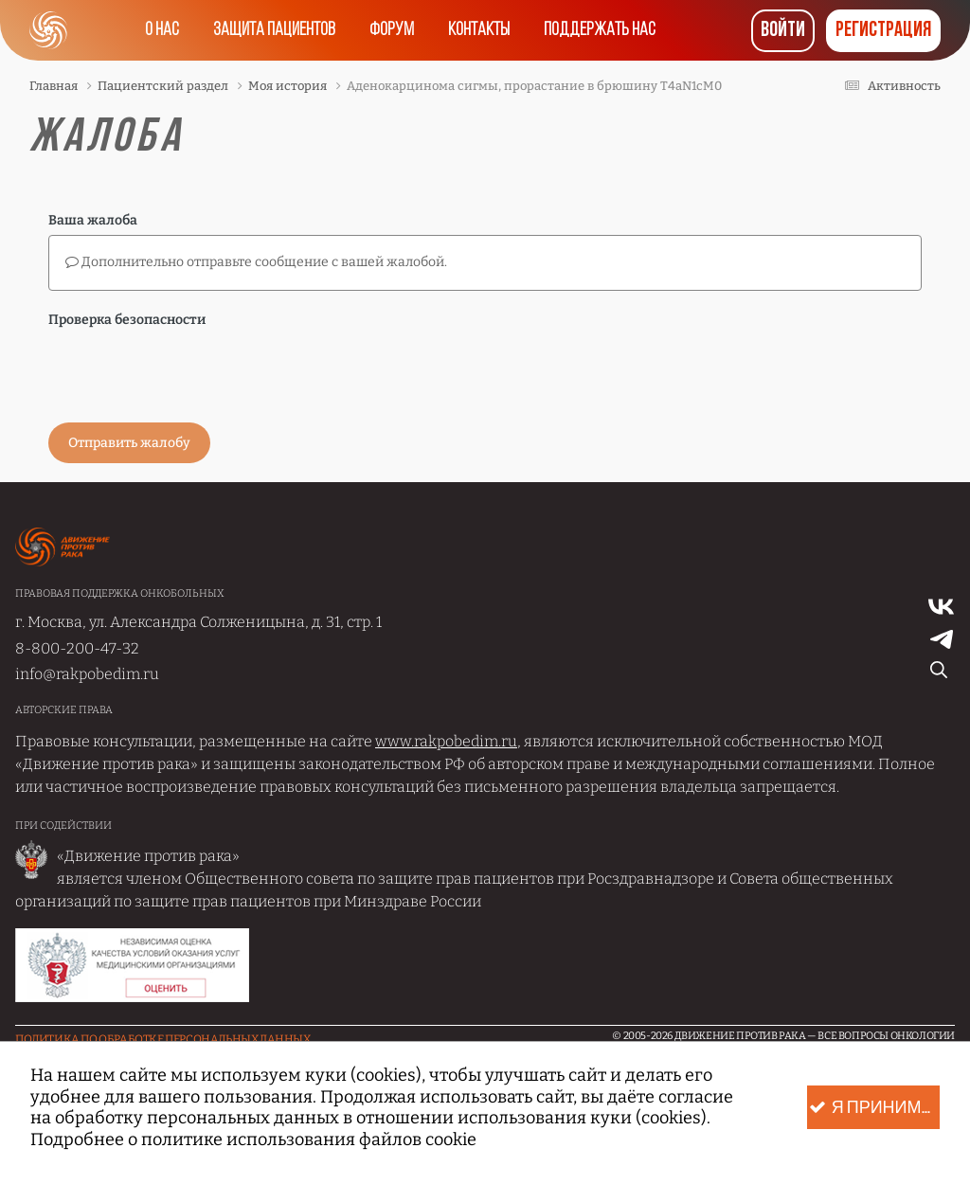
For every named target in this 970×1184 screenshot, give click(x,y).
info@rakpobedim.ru (87, 674)
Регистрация (883, 31)
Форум (391, 30)
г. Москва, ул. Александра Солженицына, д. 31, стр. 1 (198, 622)
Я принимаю (874, 1108)
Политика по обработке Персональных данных (163, 1039)
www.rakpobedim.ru (446, 741)
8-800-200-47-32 (77, 648)
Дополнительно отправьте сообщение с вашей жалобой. (256, 262)
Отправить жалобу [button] (129, 443)
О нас (162, 30)
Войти (783, 31)
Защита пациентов (274, 30)
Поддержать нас (600, 30)
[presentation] (192, 371)
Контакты (479, 30)
